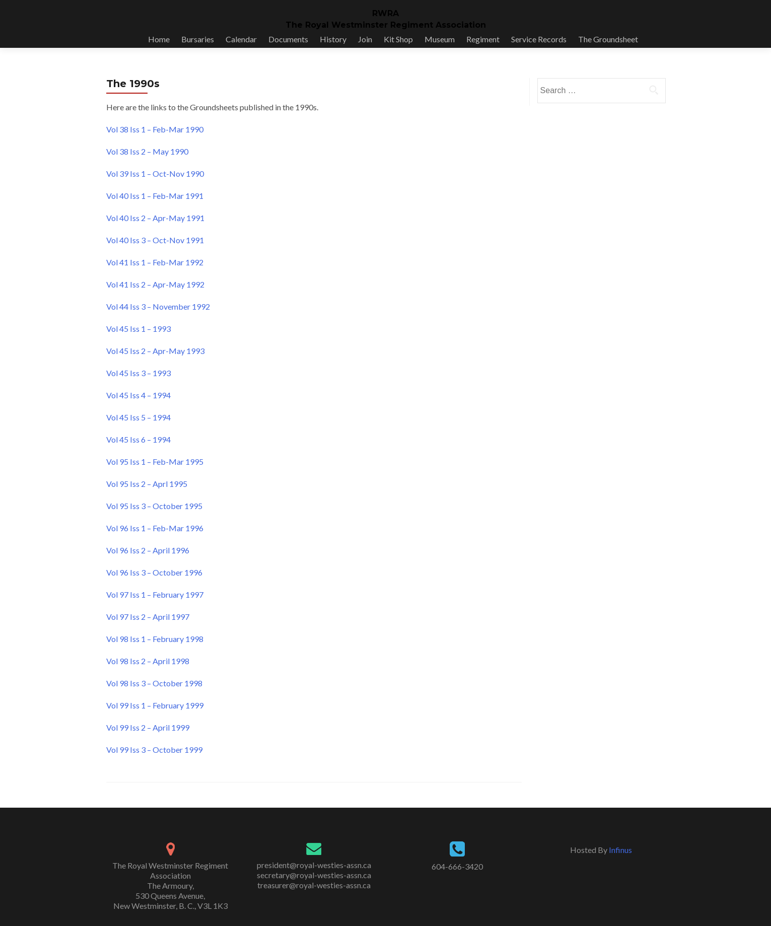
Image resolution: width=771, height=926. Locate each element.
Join (365, 39)
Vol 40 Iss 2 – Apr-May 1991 (155, 218)
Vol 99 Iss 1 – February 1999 (154, 705)
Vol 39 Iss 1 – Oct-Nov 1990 (155, 173)
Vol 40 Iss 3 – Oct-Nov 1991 (155, 240)
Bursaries (197, 39)
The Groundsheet (608, 39)
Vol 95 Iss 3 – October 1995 (154, 506)
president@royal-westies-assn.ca (314, 865)
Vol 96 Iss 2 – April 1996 (147, 550)
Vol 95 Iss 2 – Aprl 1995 (146, 483)
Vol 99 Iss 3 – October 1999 (154, 749)
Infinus (620, 849)
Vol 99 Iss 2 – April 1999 (147, 727)
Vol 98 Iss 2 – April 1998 (147, 661)
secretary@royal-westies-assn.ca (314, 875)
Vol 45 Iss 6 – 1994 (138, 439)
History (333, 39)
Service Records (539, 39)
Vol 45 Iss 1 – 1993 (138, 328)
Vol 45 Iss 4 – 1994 (138, 395)
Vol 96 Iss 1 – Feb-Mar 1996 (154, 528)
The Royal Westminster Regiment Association (386, 25)
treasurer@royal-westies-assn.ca (314, 885)
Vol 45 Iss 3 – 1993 (138, 373)
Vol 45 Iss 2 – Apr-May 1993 (155, 350)
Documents (288, 39)
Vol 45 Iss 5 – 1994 (138, 417)
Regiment (483, 39)
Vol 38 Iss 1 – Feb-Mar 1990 (154, 129)
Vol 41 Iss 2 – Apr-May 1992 (155, 284)
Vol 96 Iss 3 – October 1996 (154, 572)
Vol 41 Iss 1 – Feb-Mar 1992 (154, 262)
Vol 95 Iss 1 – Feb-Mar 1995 (154, 461)
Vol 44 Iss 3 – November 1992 (158, 306)
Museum (440, 39)
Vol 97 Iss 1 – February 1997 (154, 594)
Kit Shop (398, 39)
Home (159, 39)
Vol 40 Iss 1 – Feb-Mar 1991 (154, 195)
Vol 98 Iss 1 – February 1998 (154, 639)
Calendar (241, 39)
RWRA (385, 13)
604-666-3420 (457, 866)
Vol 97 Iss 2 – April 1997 (147, 616)
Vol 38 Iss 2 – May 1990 (147, 151)
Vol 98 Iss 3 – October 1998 (154, 683)
